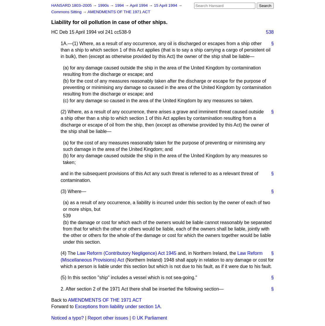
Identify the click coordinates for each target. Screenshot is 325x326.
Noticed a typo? (67, 317)
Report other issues (108, 317)
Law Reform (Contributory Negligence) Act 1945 (127, 253)
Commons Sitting (67, 12)
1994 (120, 5)
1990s (104, 5)
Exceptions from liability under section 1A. (118, 306)
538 (270, 32)
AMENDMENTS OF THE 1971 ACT (119, 12)
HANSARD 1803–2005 (71, 5)
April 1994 (139, 5)
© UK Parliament (149, 317)
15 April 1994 (166, 5)
